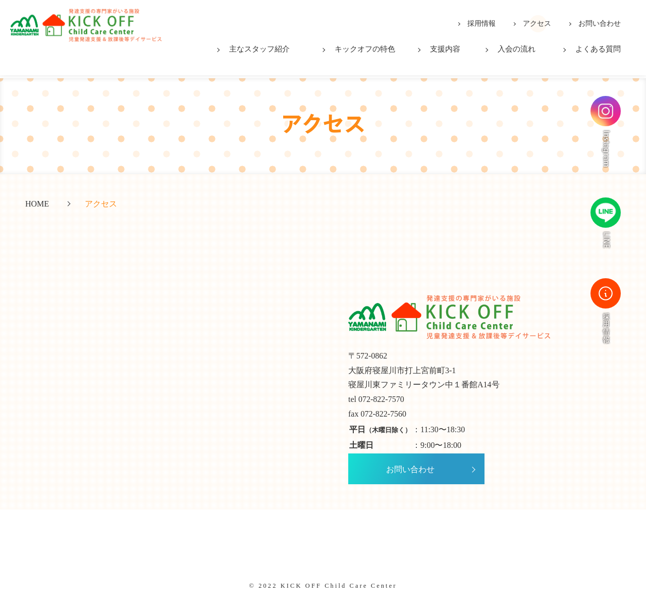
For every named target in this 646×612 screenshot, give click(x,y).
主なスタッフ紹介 (259, 49)
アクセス (537, 23)
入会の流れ (516, 49)
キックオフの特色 (365, 49)
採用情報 (481, 23)
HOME (37, 204)
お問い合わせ (599, 23)
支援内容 (445, 49)
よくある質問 (598, 49)
